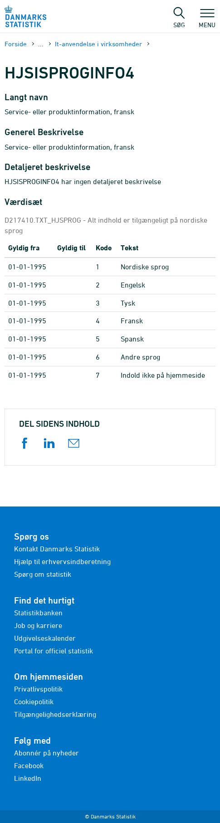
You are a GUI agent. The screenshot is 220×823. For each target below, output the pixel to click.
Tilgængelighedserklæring (55, 714)
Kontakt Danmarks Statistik (57, 549)
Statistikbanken (38, 613)
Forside (16, 44)
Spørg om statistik (42, 574)
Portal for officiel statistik (53, 651)
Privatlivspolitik (38, 689)
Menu (207, 20)
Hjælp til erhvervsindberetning (62, 561)
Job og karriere (38, 625)
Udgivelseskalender (45, 638)
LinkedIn (27, 778)
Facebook (29, 765)
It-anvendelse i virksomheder (98, 44)
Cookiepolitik (34, 701)
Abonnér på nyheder (46, 753)
